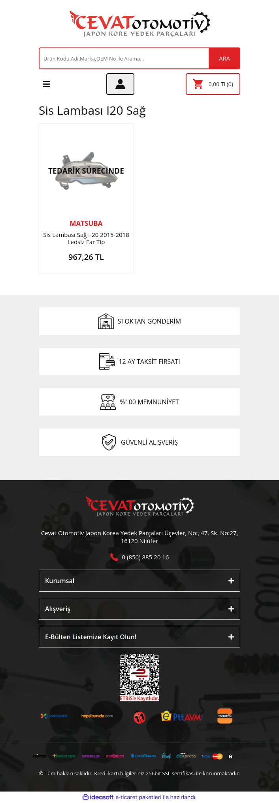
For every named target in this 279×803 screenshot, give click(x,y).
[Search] (139, 58)
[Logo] (140, 24)
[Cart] (213, 84)
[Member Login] (120, 84)
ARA (224, 58)
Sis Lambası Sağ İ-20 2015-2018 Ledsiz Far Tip (86, 238)
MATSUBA (86, 223)
